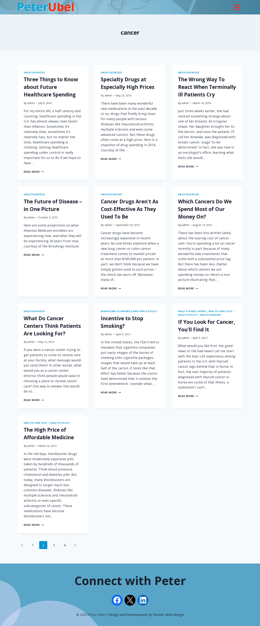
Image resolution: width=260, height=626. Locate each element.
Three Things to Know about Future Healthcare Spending (51, 87)
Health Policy (187, 314)
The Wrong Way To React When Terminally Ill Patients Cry (207, 87)
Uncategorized (34, 72)
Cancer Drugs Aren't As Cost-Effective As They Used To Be (129, 209)
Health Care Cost (221, 311)
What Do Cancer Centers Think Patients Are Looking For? (52, 326)
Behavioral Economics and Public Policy (129, 311)
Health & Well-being (192, 311)
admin (31, 103)
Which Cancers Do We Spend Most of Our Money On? (205, 209)
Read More (34, 171)
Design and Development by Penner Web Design (146, 614)
